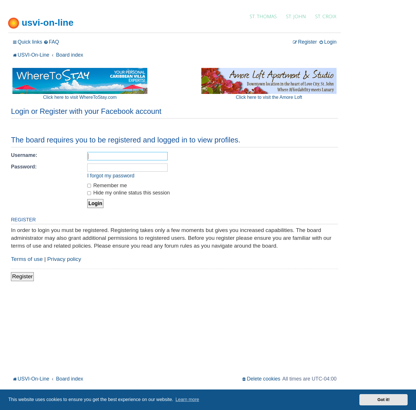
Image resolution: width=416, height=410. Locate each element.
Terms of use (27, 259)
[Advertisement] (174, 331)
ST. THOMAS (263, 16)
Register (22, 276)
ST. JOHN (296, 16)
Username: (24, 155)
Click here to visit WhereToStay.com (80, 97)
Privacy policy (64, 259)
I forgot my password (110, 176)
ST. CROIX (325, 16)
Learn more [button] (187, 399)
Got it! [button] (384, 399)
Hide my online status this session (128, 193)
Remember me (107, 185)
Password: (24, 167)
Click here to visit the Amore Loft (269, 97)
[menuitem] (51, 42)
